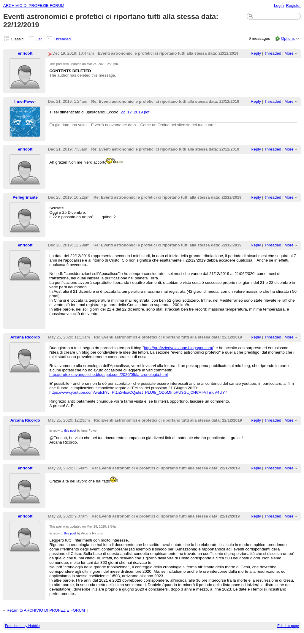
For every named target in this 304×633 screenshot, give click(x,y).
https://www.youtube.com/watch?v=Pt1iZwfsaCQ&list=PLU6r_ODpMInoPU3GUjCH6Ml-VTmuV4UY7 (138, 392)
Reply (256, 53)
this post (70, 430)
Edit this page (288, 626)
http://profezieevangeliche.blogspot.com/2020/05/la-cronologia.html (108, 374)
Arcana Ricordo (25, 337)
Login (279, 5)
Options (287, 38)
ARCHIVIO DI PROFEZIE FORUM (33, 5)
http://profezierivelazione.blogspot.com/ (178, 348)
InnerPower (25, 101)
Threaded (62, 39)
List (39, 39)
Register (293, 5)
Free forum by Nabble (22, 626)
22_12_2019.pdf (135, 112)
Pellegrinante (25, 197)
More (289, 53)
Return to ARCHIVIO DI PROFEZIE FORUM (46, 610)
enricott (25, 53)
